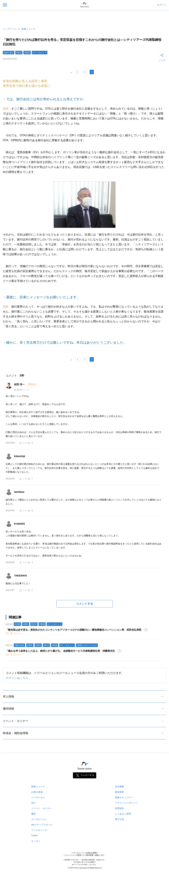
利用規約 (119, 808)
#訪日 (34, 624)
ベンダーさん (38, 797)
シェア (162, 56)
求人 (33, 803)
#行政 (17, 624)
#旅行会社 (8, 52)
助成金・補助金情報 (15, 733)
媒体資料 (119, 792)
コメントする (84, 603)
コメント (15, 633)
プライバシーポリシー (126, 803)
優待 (33, 813)
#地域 (42, 624)
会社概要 (119, 786)
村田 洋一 (19, 384)
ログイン (161, 5)
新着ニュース (28, 29)
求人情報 (8, 696)
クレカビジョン (39, 819)
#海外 (19, 52)
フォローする (87, 775)
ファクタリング (39, 830)
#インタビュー (40, 52)
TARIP (34, 835)
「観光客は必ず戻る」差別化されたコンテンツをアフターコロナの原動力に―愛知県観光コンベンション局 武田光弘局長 (73, 629)
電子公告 (119, 819)
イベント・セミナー (15, 720)
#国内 (27, 52)
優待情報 (8, 708)
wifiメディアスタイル (42, 824)
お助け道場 (37, 792)
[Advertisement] (84, 17)
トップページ (10, 29)
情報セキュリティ (124, 797)
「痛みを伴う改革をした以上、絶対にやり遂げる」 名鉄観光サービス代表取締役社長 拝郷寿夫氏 (60, 650)
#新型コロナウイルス (87, 645)
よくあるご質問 (123, 813)
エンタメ (35, 841)
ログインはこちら (17, 677)
